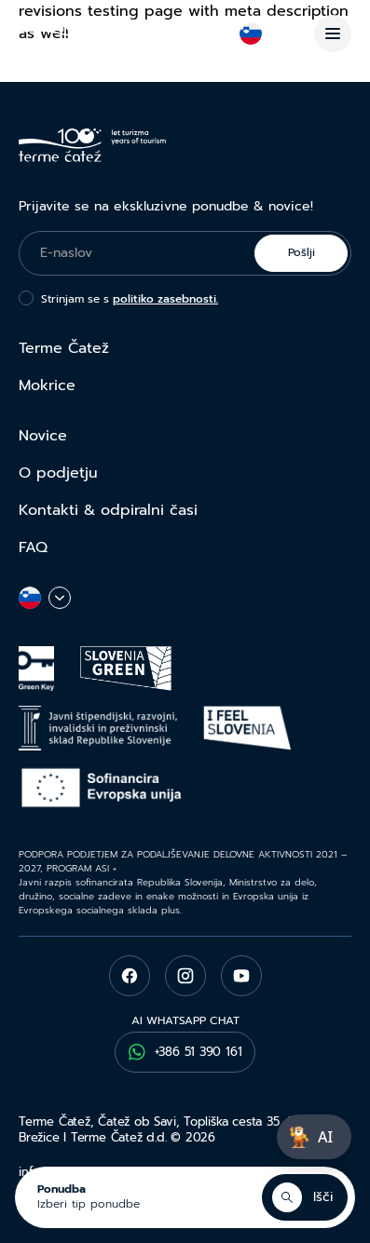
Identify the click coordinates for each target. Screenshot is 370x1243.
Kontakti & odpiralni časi (108, 510)
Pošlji (301, 252)
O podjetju (58, 473)
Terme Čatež (64, 348)
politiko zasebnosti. (165, 298)
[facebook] (129, 975)
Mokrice (47, 385)
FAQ (33, 547)
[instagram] (185, 975)
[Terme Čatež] (92, 33)
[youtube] (241, 975)
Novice (43, 436)
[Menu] (332, 33)
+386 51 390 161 (185, 1052)
